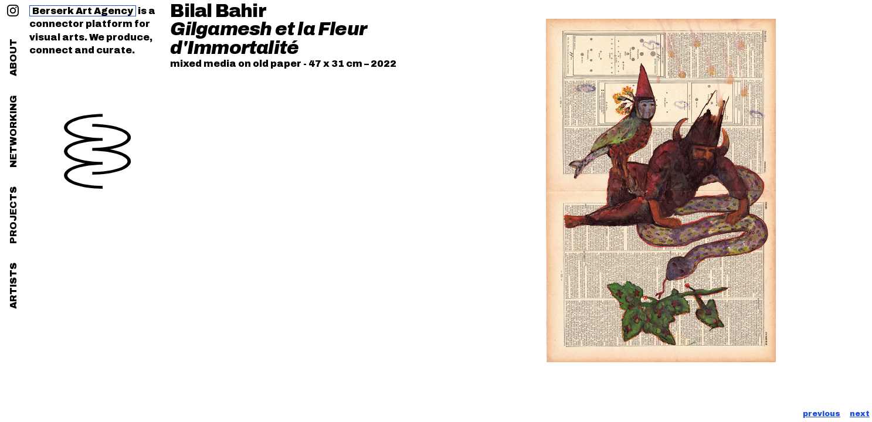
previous (821, 414)
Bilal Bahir (218, 11)
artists (13, 286)
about (13, 57)
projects (13, 215)
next (860, 414)
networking (13, 131)
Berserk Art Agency (82, 11)
